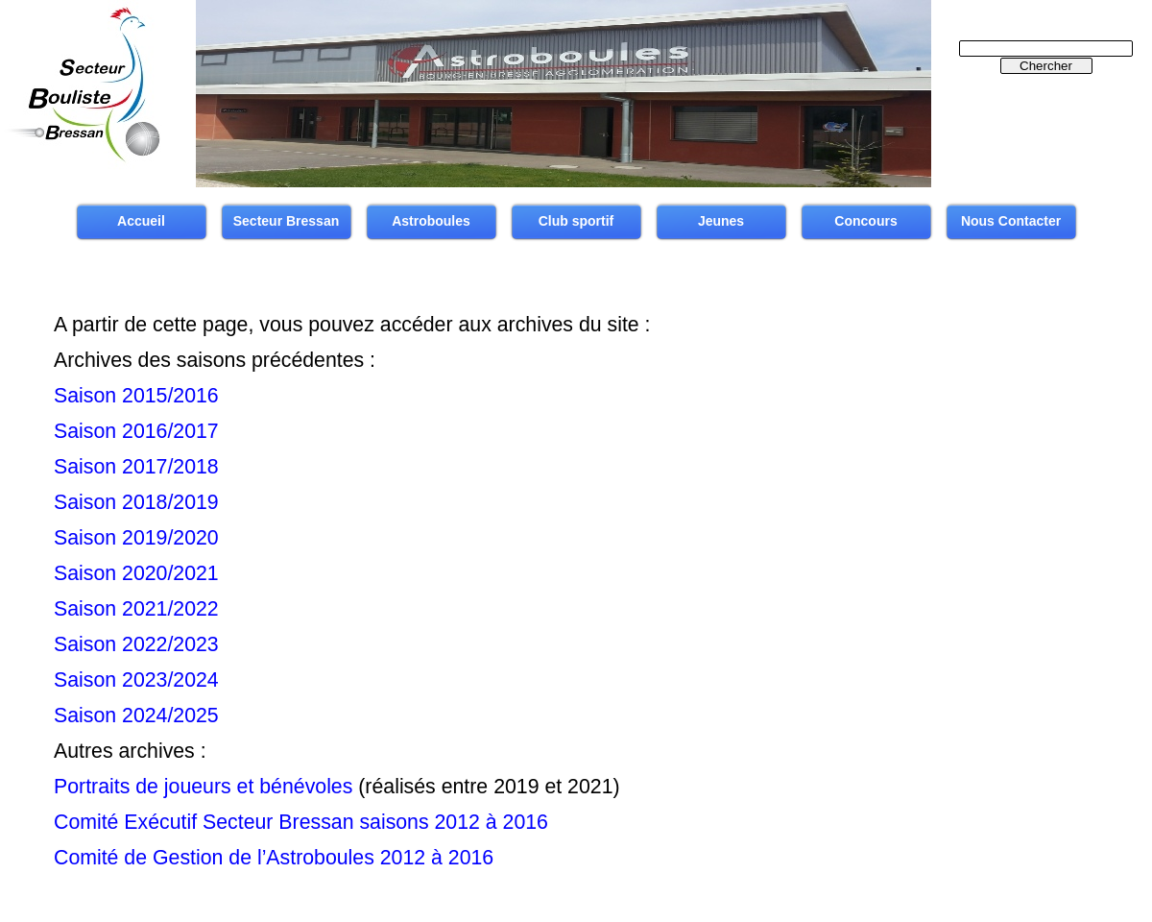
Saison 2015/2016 (136, 395)
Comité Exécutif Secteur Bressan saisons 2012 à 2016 (301, 822)
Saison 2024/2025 (136, 715)
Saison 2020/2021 (136, 573)
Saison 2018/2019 (136, 502)
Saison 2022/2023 (136, 644)
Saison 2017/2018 (136, 466)
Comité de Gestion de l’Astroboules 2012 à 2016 (273, 857)
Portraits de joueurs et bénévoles (203, 786)
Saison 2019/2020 (136, 537)
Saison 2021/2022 (136, 608)
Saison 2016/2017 (136, 431)
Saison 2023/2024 (136, 680)
